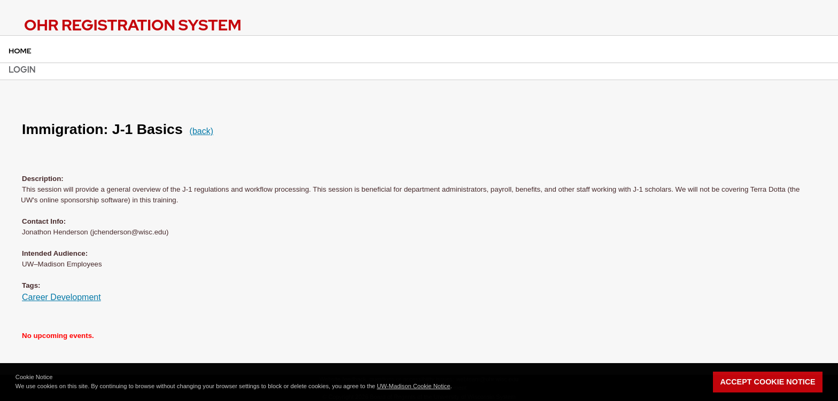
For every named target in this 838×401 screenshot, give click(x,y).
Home (20, 51)
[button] (455, 387)
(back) (201, 131)
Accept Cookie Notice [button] (767, 382)
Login (22, 69)
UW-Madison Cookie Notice (413, 386)
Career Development (61, 297)
